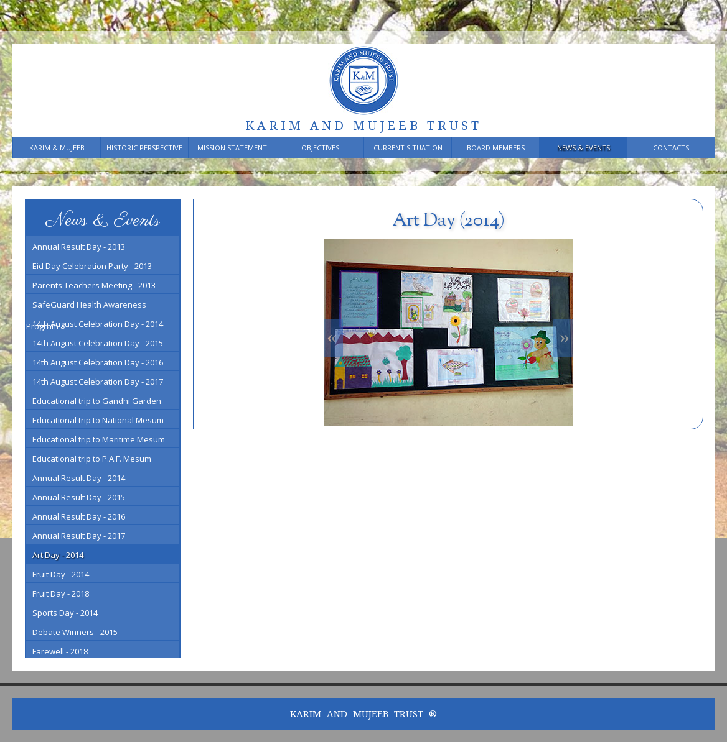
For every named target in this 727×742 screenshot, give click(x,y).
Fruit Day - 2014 (60, 574)
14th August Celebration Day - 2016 (97, 362)
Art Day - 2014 (57, 555)
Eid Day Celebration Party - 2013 (92, 266)
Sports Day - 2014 (65, 612)
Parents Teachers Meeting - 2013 (94, 285)
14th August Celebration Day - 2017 (97, 381)
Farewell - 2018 (60, 651)
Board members (496, 147)
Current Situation (408, 147)
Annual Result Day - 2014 (78, 477)
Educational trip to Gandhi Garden (96, 400)
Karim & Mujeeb (57, 147)
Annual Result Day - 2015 (78, 497)
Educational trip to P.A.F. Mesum (91, 458)
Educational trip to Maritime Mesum (98, 439)
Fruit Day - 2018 (60, 593)
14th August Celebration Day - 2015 (97, 343)
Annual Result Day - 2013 (78, 246)
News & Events (583, 147)
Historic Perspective (144, 147)
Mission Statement (232, 147)
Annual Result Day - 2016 (78, 516)
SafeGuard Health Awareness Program (86, 306)
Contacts (671, 147)
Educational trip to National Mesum (98, 420)
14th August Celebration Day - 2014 (97, 323)
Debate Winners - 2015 (75, 632)
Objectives (320, 147)
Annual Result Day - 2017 (78, 535)
